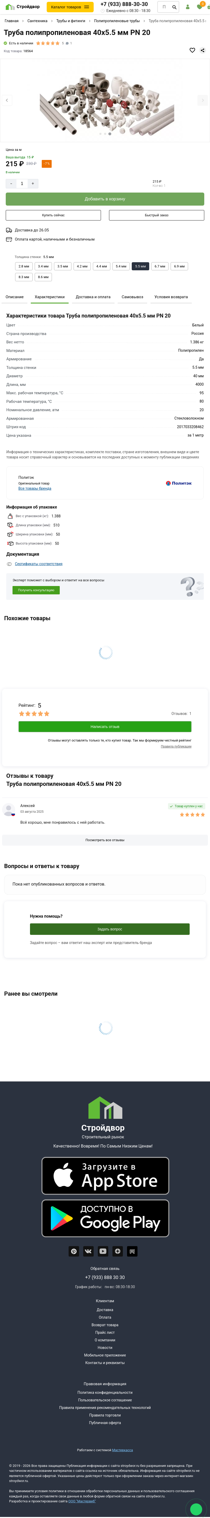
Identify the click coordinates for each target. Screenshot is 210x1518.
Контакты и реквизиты (105, 1363)
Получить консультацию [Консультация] (36, 590)
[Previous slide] (7, 100)
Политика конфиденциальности (105, 1392)
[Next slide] (202, 100)
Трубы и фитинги (70, 21)
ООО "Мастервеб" (82, 1501)
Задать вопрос (110, 929)
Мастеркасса (122, 1450)
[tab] (100, 134)
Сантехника (37, 21)
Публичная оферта (105, 1423)
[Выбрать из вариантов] (24, 266)
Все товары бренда (34, 488)
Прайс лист (105, 1332)
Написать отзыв (105, 726)
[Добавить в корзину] (105, 199)
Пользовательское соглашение (105, 1400)
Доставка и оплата (93, 297)
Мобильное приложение (105, 1355)
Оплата (105, 1317)
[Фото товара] (105, 100)
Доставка (105, 1310)
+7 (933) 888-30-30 (124, 4)
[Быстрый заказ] (156, 215)
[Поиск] (174, 7)
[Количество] (22, 184)
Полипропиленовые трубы (117, 21)
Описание (14, 297)
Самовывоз (132, 297)
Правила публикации (176, 746)
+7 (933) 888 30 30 (105, 1277)
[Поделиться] (202, 50)
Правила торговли (105, 1415)
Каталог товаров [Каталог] (66, 7)
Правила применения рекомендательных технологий (105, 1408)
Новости (105, 1348)
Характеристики (49, 297)
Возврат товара (105, 1325)
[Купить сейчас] (53, 215)
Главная (12, 21)
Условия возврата (171, 297)
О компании (105, 1340)
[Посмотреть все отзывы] (105, 840)
